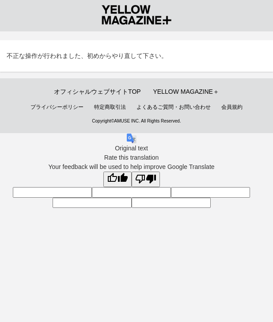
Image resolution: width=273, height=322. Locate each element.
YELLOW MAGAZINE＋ (186, 91)
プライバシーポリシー (56, 107)
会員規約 (232, 107)
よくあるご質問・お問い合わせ (173, 107)
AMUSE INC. (127, 121)
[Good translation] (117, 180)
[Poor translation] (146, 180)
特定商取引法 (110, 107)
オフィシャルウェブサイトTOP (97, 91)
